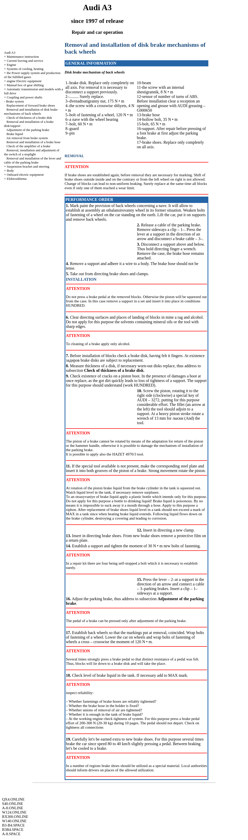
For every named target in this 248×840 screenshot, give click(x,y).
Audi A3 (9, 52)
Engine (11, 65)
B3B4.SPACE (12, 830)
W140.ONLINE (14, 821)
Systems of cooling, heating (25, 69)
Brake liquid (15, 134)
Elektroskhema (16, 179)
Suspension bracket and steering (28, 166)
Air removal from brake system (27, 138)
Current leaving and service (25, 61)
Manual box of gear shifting (25, 85)
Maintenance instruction (23, 56)
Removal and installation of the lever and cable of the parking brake (32, 160)
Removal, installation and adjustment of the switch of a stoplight (31, 152)
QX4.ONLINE (13, 799)
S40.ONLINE (12, 804)
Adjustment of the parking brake (27, 130)
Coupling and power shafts (24, 97)
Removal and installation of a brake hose (34, 142)
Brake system (15, 101)
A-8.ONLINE (12, 808)
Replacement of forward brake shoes (31, 105)
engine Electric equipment (24, 81)
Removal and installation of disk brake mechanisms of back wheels (31, 111)
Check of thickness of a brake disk (29, 118)
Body (10, 170)
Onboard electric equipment (25, 174)
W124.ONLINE (14, 812)
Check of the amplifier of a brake (29, 146)
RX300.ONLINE (15, 817)
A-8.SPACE (11, 834)
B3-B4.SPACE (13, 825)
